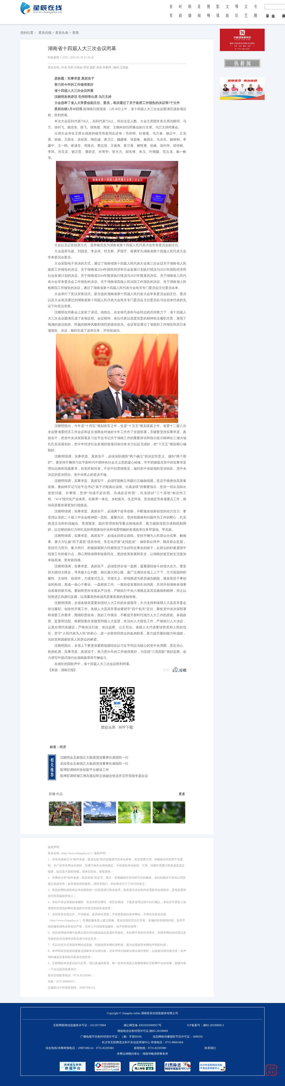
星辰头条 (61, 32)
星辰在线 (45, 32)
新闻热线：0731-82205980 (150, 1048)
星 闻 (199, 13)
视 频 (208, 13)
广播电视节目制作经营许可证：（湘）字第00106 (111, 1036)
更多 (182, 794)
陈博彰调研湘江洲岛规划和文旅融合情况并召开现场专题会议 (104, 776)
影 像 (217, 13)
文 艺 (246, 13)
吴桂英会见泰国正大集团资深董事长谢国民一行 (94, 763)
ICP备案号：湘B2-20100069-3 (205, 1025)
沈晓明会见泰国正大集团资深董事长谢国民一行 (94, 757)
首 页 (170, 13)
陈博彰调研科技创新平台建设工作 (84, 769)
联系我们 (210, 1048)
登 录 (267, 11)
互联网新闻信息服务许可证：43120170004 (79, 1025)
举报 (166, 670)
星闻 (75, 32)
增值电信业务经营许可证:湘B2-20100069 (142, 1030)
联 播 (189, 13)
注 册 (273, 11)
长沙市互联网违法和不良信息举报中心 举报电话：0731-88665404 (142, 1042)
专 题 (255, 13)
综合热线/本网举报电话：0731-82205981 (80, 1048)
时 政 (180, 13)
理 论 (236, 13)
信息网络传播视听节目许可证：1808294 (178, 1036)
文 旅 (227, 13)
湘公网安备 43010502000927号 (142, 1025)
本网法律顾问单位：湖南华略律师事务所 (142, 1053)
